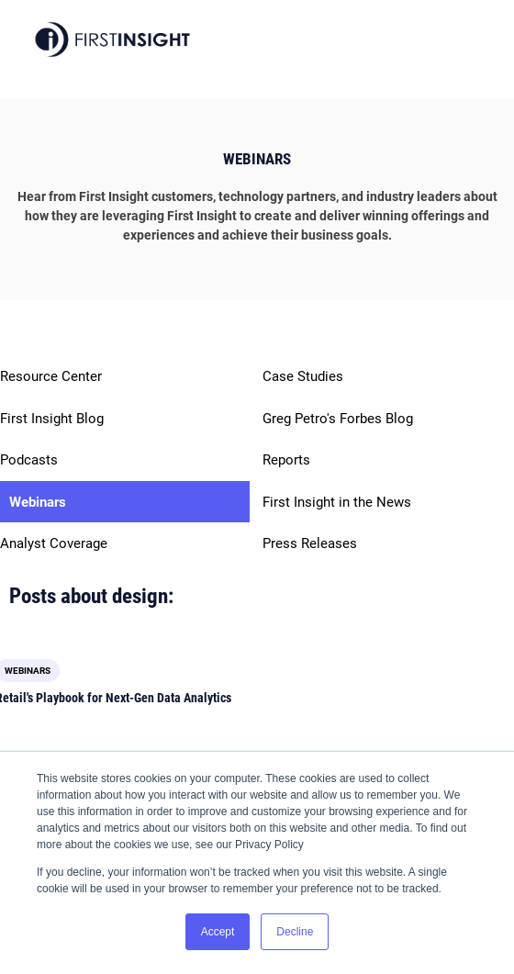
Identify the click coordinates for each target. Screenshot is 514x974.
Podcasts (29, 460)
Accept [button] (218, 931)
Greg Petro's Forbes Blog (338, 418)
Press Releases (310, 543)
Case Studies (303, 376)
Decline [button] (294, 931)
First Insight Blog (52, 418)
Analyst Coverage (53, 543)
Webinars (37, 502)
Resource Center (51, 376)
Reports (286, 460)
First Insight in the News (337, 502)
